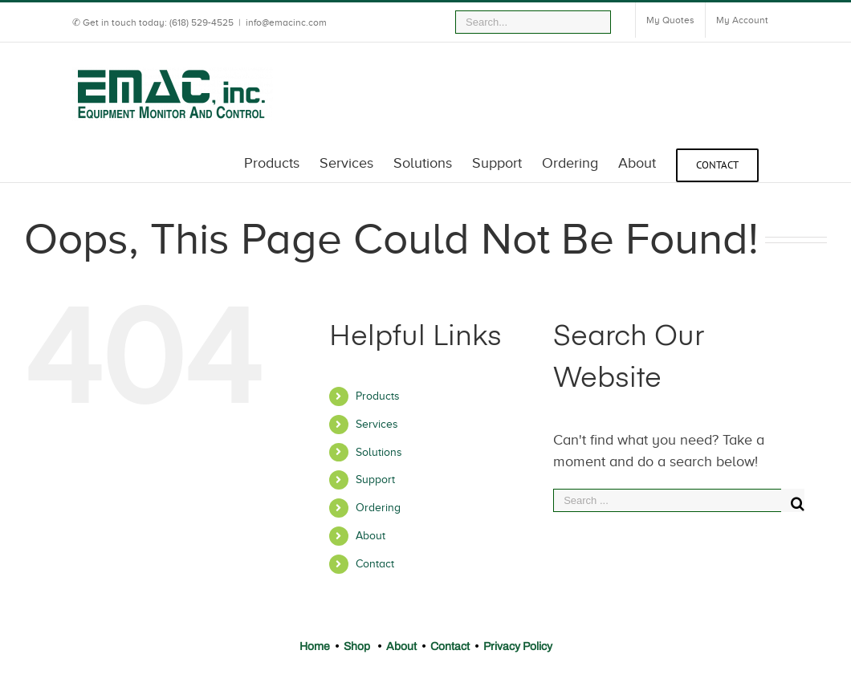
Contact (375, 564)
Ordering (378, 508)
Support (375, 479)
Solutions (379, 452)
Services (377, 424)
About (370, 536)
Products (378, 396)
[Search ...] (667, 500)
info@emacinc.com (286, 22)
